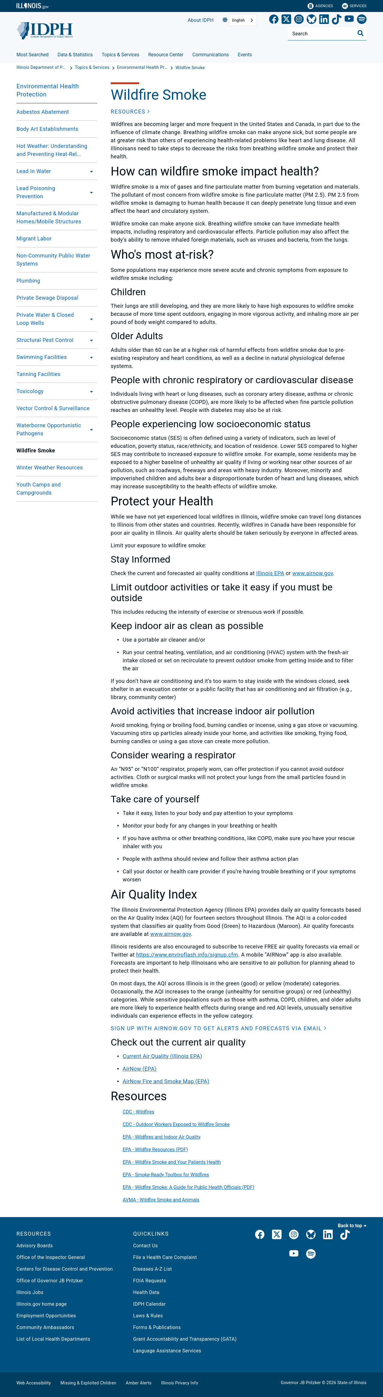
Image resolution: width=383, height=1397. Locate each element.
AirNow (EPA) (139, 1069)
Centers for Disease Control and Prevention (64, 1269)
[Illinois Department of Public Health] (42, 67)
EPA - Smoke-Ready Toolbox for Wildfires (166, 1175)
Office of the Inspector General (50, 1257)
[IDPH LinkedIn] (328, 1236)
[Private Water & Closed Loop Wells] (91, 319)
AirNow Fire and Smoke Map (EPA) (166, 1081)
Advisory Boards (34, 1245)
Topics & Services (120, 54)
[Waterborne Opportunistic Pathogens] (91, 429)
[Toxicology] (89, 391)
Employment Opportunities (46, 1316)
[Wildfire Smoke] (190, 67)
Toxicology (30, 391)
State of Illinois (352, 1382)
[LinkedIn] (324, 20)
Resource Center (165, 54)
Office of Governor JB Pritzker (49, 1281)
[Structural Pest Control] (89, 340)
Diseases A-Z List (152, 1269)
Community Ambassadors (45, 1327)
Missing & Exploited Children (88, 1383)
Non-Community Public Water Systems (53, 259)
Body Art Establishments (47, 129)
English (238, 20)
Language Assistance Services (167, 1351)
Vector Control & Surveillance (52, 408)
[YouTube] (349, 20)
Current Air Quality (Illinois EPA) (162, 1056)
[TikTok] (336, 20)
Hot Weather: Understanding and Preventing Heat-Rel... (51, 150)
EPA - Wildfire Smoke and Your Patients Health (172, 1162)
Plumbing (28, 281)
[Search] (327, 33)
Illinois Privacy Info (179, 1383)
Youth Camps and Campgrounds (38, 488)
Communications (210, 54)
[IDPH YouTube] (294, 1254)
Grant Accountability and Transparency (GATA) (185, 1339)
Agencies (320, 6)
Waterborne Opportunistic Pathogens (48, 429)
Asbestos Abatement (42, 112)
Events (245, 54)
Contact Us (145, 1245)
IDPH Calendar (149, 1304)
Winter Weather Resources (49, 467)
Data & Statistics (75, 54)
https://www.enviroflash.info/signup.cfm (187, 954)
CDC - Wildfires (138, 1112)
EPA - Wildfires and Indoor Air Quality (161, 1137)
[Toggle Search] (361, 33)
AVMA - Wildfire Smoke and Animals (161, 1200)
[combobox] (243, 20)
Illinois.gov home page (41, 1304)
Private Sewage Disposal (47, 298)
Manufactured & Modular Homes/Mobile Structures (48, 217)
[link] (274, 20)
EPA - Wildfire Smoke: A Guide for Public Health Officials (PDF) (188, 1187)
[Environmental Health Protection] (143, 67)
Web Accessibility (33, 1383)
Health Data (146, 1292)
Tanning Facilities (38, 374)
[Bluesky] (311, 20)
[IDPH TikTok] (345, 1236)
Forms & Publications (157, 1327)
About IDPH (201, 20)
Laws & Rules (148, 1316)
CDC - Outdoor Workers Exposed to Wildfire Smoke (176, 1124)
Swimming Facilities (41, 357)
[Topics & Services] (93, 67)
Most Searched (32, 54)
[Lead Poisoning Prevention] (90, 192)
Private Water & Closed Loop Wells (45, 319)
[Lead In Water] (89, 171)
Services (354, 6)
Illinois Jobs (29, 1292)
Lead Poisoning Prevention (35, 192)
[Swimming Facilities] (89, 357)
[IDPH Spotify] (311, 1254)
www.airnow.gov (312, 573)
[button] (130, 111)
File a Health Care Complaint (165, 1257)
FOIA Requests (149, 1281)
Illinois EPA (270, 573)
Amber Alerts (139, 1383)
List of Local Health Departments (53, 1339)
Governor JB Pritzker (301, 1382)
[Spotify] (362, 20)
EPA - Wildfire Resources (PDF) (155, 1149)
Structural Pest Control (45, 340)
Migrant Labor (34, 238)
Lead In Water (33, 171)
